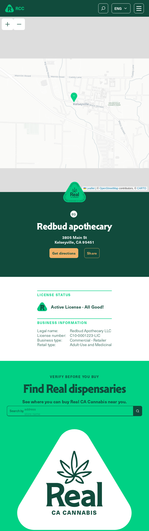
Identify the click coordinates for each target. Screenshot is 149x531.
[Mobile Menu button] (139, 8)
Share (92, 253)
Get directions (63, 253)
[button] (7, 24)
